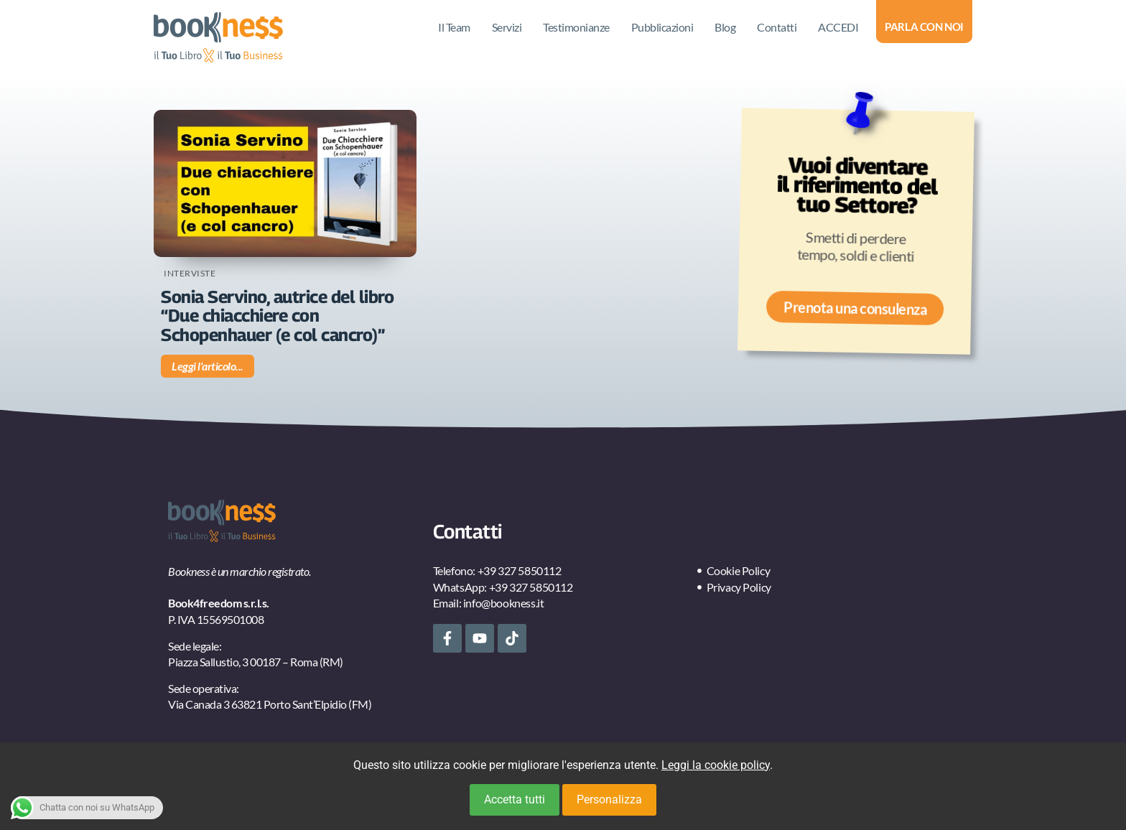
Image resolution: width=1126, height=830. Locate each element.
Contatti (776, 27)
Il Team (454, 27)
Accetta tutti (514, 799)
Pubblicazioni (662, 27)
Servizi (507, 27)
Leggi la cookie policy (715, 765)
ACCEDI (838, 27)
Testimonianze (576, 27)
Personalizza (609, 799)
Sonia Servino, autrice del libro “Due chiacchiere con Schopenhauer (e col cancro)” (277, 315)
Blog (725, 27)
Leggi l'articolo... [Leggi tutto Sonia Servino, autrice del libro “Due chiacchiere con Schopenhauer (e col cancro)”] (207, 366)
